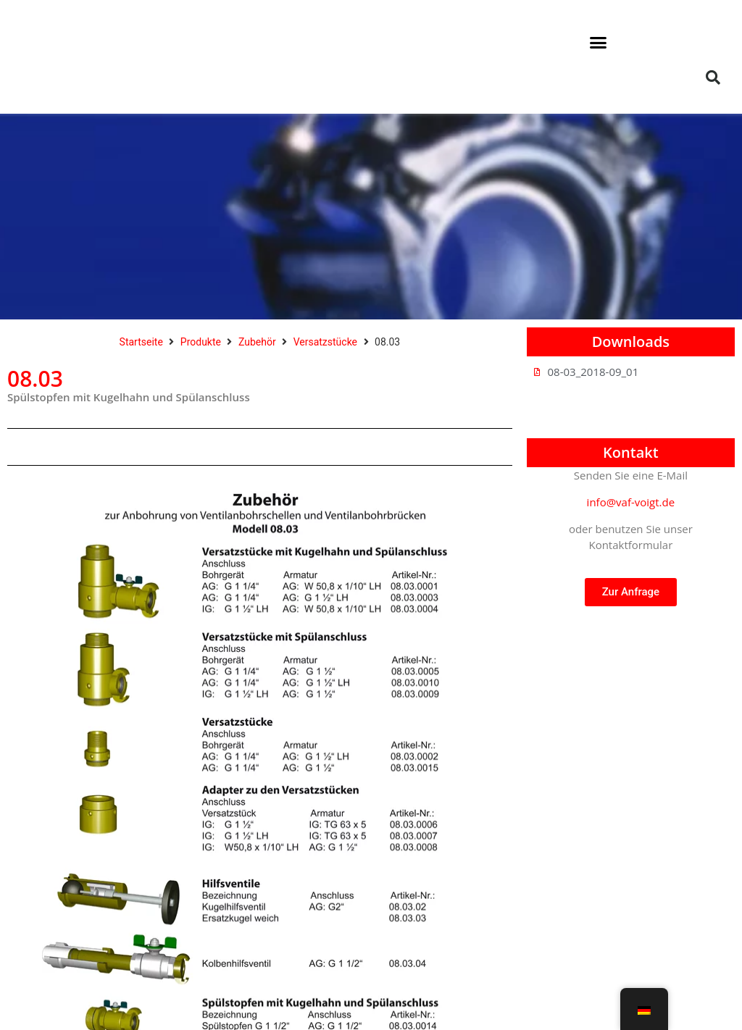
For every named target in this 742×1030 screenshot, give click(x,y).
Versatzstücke (325, 342)
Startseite (141, 342)
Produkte (200, 342)
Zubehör (257, 342)
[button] (598, 42)
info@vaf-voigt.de (631, 502)
